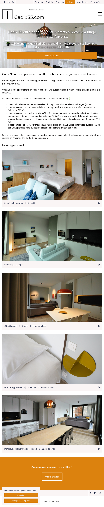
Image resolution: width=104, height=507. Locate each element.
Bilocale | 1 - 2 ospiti (13, 264)
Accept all (21, 495)
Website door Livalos (52, 501)
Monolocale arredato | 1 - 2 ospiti (19, 203)
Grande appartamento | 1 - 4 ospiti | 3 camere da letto (29, 387)
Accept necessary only (21, 501)
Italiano (70, 2)
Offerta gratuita (52, 55)
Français (60, 2)
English (49, 2)
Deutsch (39, 2)
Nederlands (82, 2)
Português (95, 2)
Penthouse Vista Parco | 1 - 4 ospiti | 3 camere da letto (29, 449)
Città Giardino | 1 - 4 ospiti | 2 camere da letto (25, 326)
